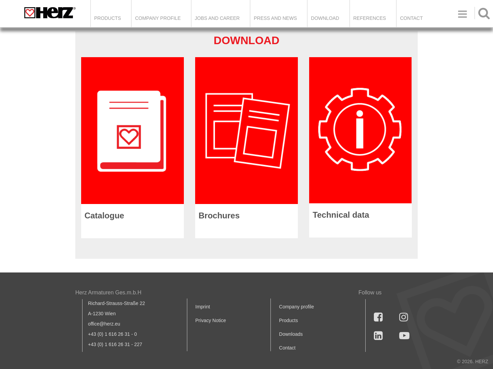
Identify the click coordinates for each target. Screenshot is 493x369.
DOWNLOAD (325, 18)
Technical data (341, 214)
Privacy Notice (210, 320)
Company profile (296, 306)
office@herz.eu (104, 324)
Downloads (291, 334)
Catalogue (104, 215)
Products (107, 18)
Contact (411, 18)
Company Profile (157, 18)
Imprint (202, 306)
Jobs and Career (217, 18)
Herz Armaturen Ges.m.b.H (108, 292)
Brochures (219, 215)
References (369, 18)
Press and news (275, 18)
